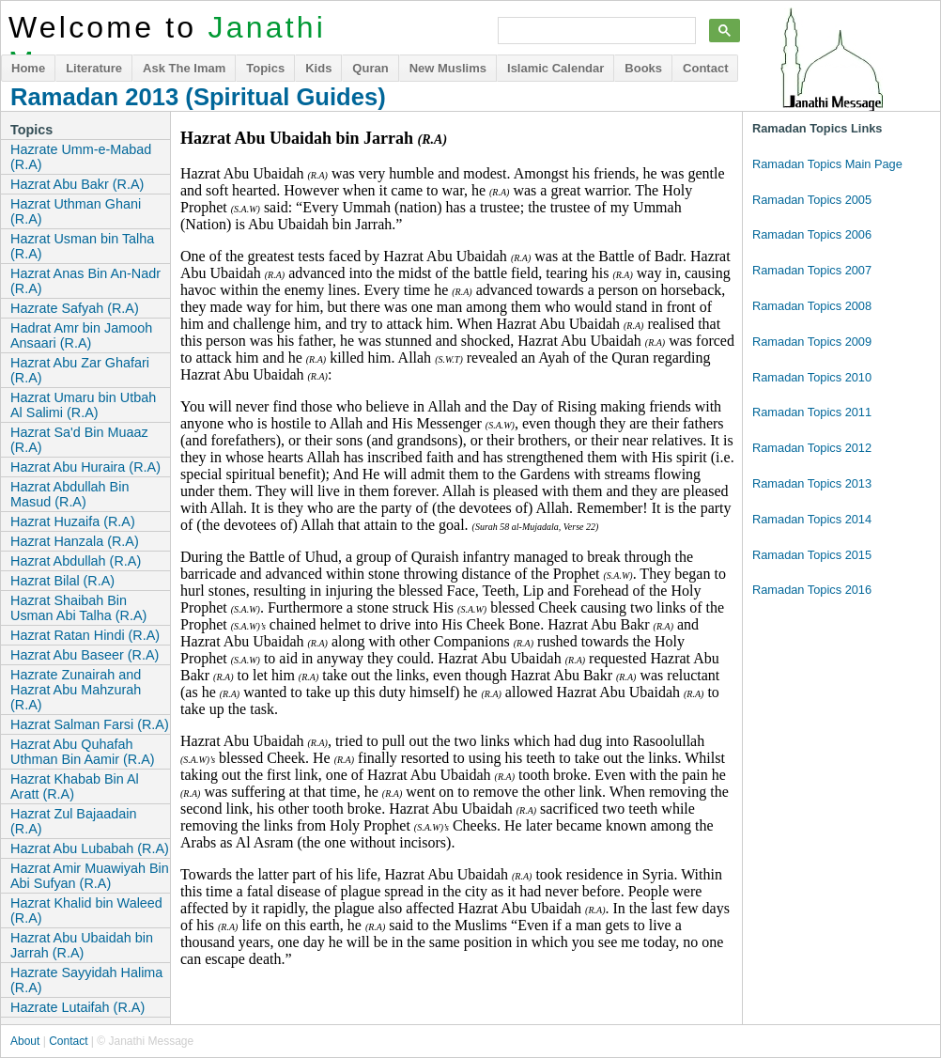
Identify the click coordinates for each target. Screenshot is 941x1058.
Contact (705, 68)
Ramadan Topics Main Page (827, 164)
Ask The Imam (184, 68)
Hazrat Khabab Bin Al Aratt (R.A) (74, 786)
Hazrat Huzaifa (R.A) (72, 521)
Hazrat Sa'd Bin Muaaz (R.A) (79, 440)
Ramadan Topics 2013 (812, 483)
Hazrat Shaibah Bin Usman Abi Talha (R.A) (78, 608)
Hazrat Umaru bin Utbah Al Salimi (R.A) (83, 405)
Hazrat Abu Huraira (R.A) (85, 467)
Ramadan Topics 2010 (812, 377)
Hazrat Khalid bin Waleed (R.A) (86, 910)
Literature (94, 68)
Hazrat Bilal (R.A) (62, 580)
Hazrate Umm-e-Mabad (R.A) (80, 157)
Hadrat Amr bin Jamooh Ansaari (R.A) (81, 335)
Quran (370, 68)
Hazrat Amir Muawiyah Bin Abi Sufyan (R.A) (89, 876)
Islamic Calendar (555, 68)
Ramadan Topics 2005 (812, 200)
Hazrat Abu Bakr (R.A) (77, 184)
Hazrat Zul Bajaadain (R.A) (73, 821)
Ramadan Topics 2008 (812, 306)
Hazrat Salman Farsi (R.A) (89, 724)
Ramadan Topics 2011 (812, 412)
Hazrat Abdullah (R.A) (75, 560)
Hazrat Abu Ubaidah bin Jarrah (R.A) (81, 945)
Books (643, 68)
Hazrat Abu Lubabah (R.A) (89, 848)
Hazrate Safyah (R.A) (74, 308)
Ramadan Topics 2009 (812, 342)
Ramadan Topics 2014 (812, 519)
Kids (318, 68)
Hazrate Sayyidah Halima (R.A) (86, 980)
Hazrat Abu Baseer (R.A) (84, 654)
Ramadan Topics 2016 (812, 590)
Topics (265, 68)
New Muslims (447, 68)
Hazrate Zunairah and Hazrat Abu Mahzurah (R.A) (75, 689)
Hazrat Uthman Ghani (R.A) (75, 211)
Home (28, 68)
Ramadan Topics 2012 (812, 448)
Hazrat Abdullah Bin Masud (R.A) (69, 494)
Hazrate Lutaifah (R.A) (77, 1007)
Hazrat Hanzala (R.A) (74, 541)
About (24, 1041)
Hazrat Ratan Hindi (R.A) (85, 635)
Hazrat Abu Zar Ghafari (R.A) (79, 370)
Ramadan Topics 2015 (812, 555)
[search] (595, 31)
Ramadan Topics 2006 (812, 234)
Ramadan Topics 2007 (812, 270)
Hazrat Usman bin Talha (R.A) (82, 246)
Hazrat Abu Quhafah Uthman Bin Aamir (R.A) (82, 752)
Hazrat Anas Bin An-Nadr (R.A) (85, 281)
